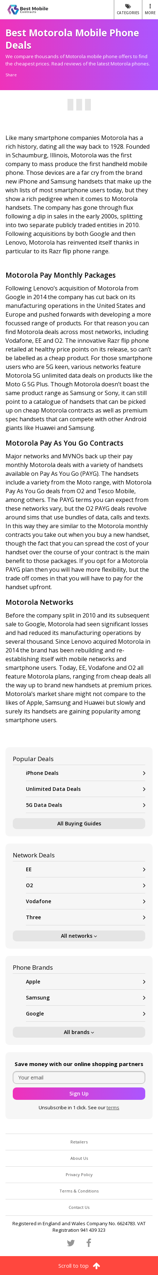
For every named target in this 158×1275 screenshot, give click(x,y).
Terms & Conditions (79, 1191)
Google (85, 1013)
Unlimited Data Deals (85, 789)
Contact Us (79, 1207)
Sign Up (79, 1093)
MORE (150, 9)
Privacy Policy (79, 1174)
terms (113, 1107)
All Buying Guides (79, 823)
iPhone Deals (85, 773)
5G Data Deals (85, 805)
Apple (85, 981)
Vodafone (85, 901)
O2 (85, 885)
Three (85, 917)
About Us (79, 1158)
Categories (128, 9)
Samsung (85, 997)
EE (85, 869)
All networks (79, 935)
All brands (79, 1032)
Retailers (79, 1142)
